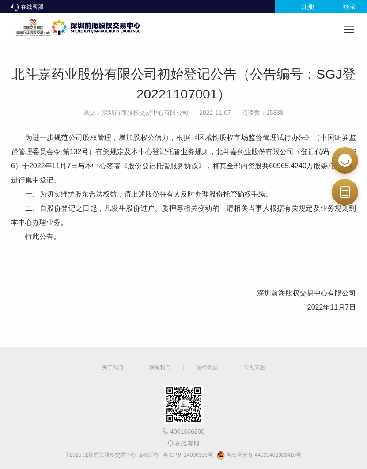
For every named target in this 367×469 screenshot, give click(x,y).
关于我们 (112, 367)
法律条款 (207, 367)
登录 (349, 6)
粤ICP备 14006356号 (188, 455)
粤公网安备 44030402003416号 (258, 455)
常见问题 (254, 367)
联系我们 (159, 367)
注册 (307, 6)
